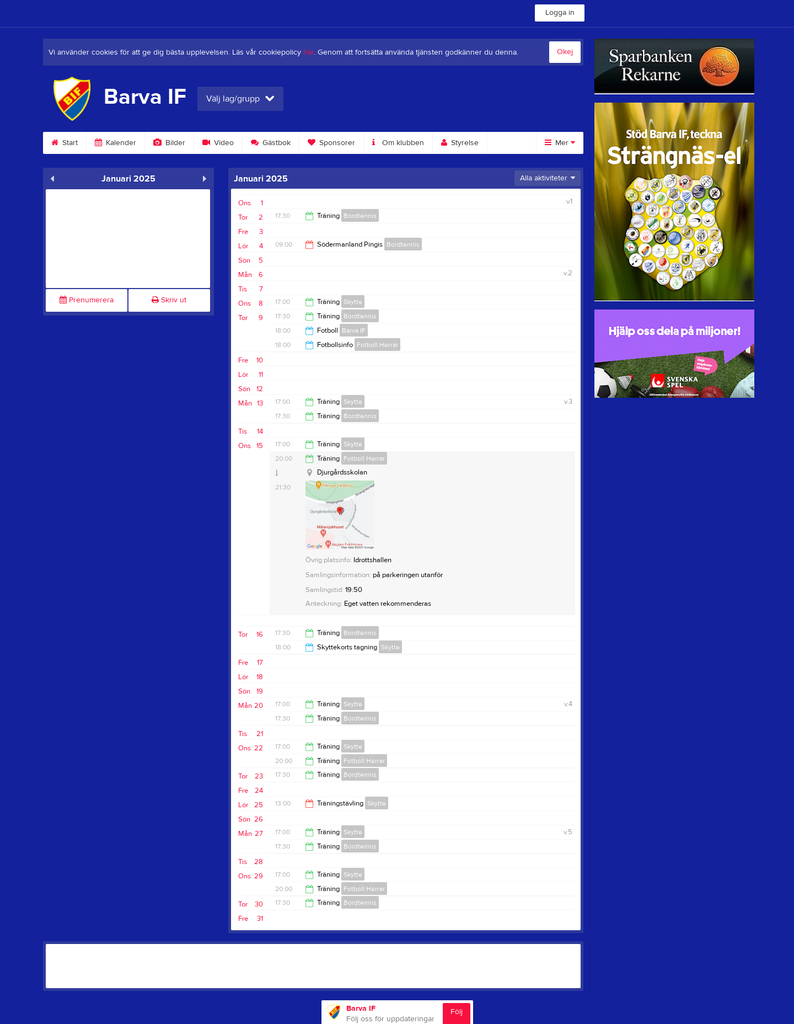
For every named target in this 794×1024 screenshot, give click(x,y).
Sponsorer (331, 143)
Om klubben (398, 143)
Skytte (353, 301)
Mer (560, 143)
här (308, 52)
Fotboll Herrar (377, 344)
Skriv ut (169, 300)
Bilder (169, 143)
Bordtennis (360, 215)
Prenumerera (87, 300)
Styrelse (460, 143)
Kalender (115, 143)
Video (218, 143)
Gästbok (271, 143)
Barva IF (354, 330)
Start (64, 143)
